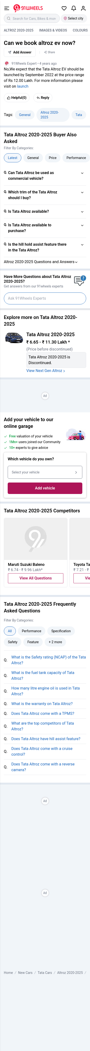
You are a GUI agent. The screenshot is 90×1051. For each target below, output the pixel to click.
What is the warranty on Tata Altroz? (41, 703)
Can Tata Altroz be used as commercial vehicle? (31, 175)
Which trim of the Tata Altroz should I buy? (32, 195)
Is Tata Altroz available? (28, 211)
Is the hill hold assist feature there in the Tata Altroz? (37, 247)
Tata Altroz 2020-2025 (50, 334)
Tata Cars (45, 973)
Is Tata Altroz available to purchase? (29, 228)
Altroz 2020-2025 (18, 30)
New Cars (25, 973)
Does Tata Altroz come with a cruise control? (41, 751)
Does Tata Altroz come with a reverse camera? (43, 767)
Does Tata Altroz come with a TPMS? (42, 713)
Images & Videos (53, 30)
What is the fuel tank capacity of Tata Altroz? (42, 675)
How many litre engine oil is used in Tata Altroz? (45, 691)
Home (8, 973)
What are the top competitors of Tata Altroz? (42, 726)
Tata (79, 115)
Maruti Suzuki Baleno (26, 564)
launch (22, 86)
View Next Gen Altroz (46, 370)
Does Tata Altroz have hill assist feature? (45, 739)
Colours (80, 30)
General (24, 115)
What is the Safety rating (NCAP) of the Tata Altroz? (48, 660)
